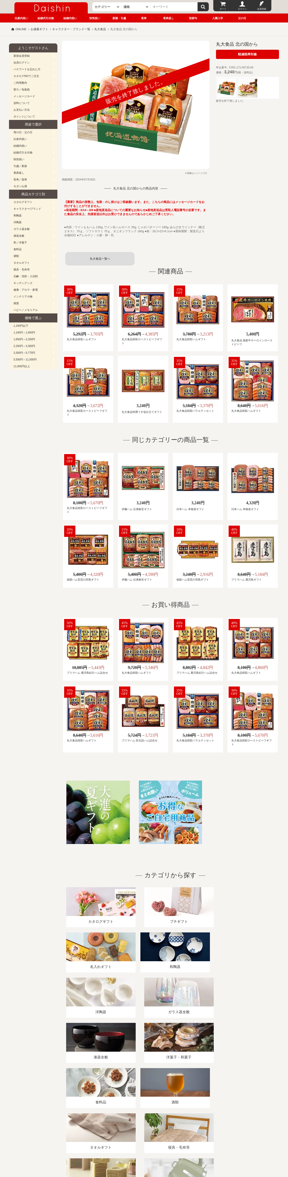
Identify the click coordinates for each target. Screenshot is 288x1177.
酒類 (16, 256)
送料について (22, 103)
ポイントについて (24, 116)
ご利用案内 (20, 82)
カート (223, 9)
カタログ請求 (172, 1125)
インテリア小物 (23, 296)
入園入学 (217, 18)
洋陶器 (18, 222)
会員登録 (261, 9)
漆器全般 (19, 235)
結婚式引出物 (46, 18)
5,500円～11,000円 (25, 359)
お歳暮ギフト (39, 29)
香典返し (168, 18)
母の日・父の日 (23, 132)
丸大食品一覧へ (100, 258)
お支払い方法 (22, 109)
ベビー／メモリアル (26, 310)
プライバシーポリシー (141, 1125)
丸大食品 (100, 29)
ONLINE (21, 29)
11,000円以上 (22, 366)
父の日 (242, 18)
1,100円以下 (21, 325)
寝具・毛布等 (22, 269)
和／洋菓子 (20, 242)
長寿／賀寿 (20, 179)
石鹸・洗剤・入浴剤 (26, 276)
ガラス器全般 (22, 229)
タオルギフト (22, 262)
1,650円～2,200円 (24, 339)
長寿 (143, 18)
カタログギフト (23, 202)
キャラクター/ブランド (27, 208)
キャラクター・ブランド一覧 (71, 29)
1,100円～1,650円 (24, 332)
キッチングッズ (23, 283)
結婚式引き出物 (23, 152)
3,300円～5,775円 (24, 352)
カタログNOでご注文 (26, 76)
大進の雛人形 (144, 1155)
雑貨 (16, 303)
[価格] (136, 6)
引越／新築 (20, 166)
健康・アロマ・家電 (26, 289)
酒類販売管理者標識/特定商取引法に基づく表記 (89, 1125)
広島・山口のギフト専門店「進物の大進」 (144, 1149)
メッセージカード (24, 96)
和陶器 (18, 215)
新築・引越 (119, 18)
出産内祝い (21, 18)
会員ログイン (22, 62)
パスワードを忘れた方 (27, 69)
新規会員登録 (22, 55)
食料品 (18, 249)
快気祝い (94, 18)
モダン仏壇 (20, 186)
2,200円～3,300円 (24, 346)
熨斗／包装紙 (22, 89)
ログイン (242, 9)
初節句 (193, 18)
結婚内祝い (70, 18)
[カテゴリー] (107, 6)
